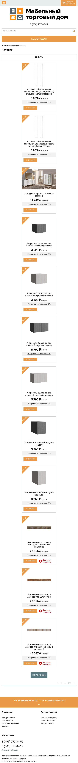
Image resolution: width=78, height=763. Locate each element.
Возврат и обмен (47, 723)
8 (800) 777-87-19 (39, 24)
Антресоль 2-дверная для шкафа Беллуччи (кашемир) (39, 394)
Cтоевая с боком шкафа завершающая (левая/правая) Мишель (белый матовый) (39, 91)
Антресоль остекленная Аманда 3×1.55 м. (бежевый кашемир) (39, 646)
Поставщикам (7, 720)
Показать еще (39, 675)
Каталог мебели (39, 39)
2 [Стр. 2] (61, 683)
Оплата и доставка (48, 720)
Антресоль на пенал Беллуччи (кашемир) (39, 493)
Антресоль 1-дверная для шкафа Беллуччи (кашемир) (39, 294)
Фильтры (39, 57)
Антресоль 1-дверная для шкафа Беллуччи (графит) (39, 244)
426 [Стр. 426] (69, 683)
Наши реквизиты (8, 718)
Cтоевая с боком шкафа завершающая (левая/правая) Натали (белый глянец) (39, 143)
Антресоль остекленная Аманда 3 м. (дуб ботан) (39, 595)
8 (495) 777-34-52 (12, 741)
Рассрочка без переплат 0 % (39, 102)
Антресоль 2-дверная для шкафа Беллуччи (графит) (39, 344)
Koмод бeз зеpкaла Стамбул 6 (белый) (39, 194)
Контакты (5, 726)
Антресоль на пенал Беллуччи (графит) (39, 443)
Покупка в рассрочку (49, 718)
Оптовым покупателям (10, 723)
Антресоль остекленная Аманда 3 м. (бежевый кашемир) (39, 544)
